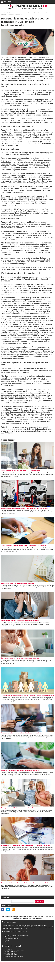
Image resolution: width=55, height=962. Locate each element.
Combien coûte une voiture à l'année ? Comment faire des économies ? (24, 508)
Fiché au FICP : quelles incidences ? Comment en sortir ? (20, 620)
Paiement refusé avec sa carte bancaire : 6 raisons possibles (21, 733)
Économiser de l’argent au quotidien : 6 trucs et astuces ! (20, 658)
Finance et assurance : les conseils (18, 13)
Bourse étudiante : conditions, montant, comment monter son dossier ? (24, 883)
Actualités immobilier (10, 955)
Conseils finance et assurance (13, 956)
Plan (5, 941)
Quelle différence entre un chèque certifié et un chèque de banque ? (23, 545)
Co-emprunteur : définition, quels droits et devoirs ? (18, 808)
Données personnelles (11, 938)
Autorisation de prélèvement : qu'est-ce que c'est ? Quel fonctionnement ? (25, 845)
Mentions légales (9, 937)
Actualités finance (9, 953)
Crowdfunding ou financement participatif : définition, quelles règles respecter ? (27, 695)
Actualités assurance (10, 951)
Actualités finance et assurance (14, 950)
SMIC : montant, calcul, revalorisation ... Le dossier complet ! (21, 470)
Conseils (30, 13)
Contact (6, 940)
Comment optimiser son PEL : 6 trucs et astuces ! (17, 583)
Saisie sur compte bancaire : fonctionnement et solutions (20, 770)
